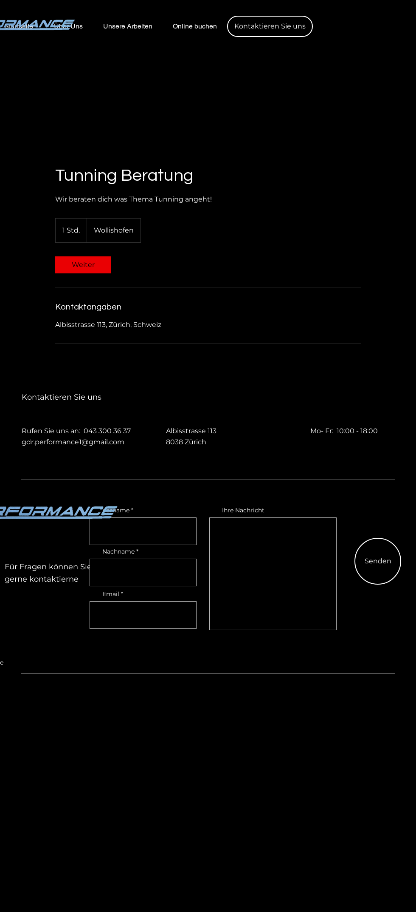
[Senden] (377, 561)
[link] (83, 264)
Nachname (118, 551)
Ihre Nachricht (243, 510)
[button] (270, 26)
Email (110, 594)
